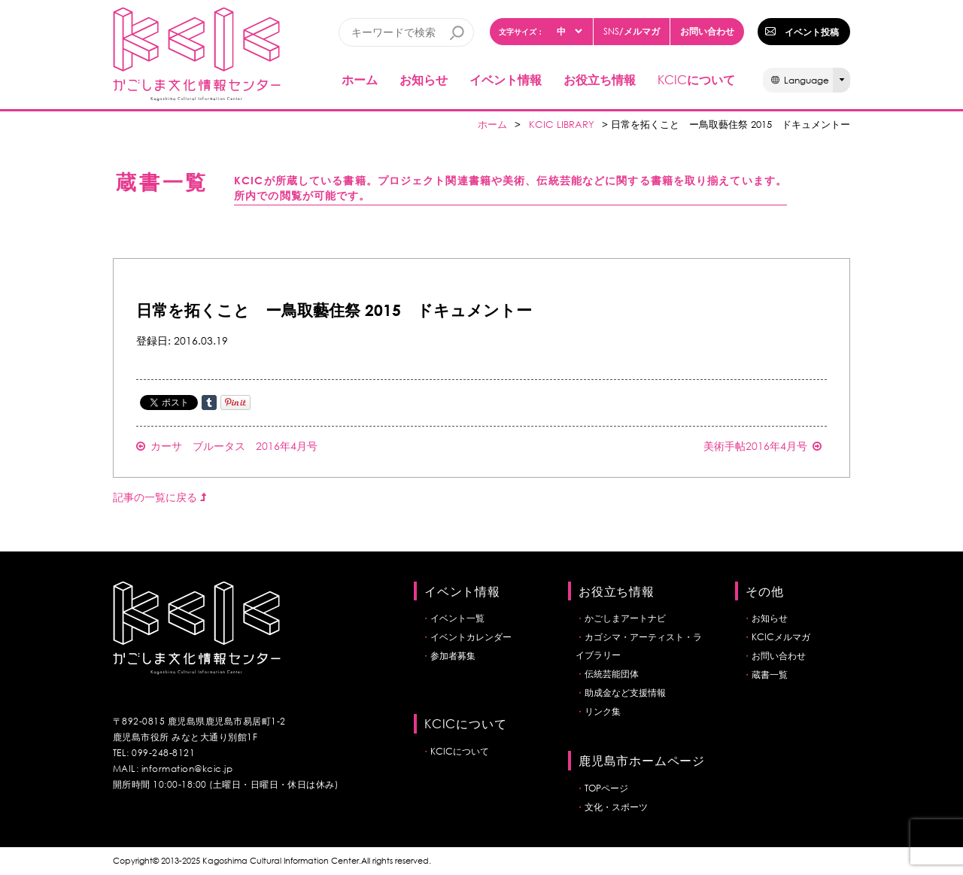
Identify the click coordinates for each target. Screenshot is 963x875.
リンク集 (603, 711)
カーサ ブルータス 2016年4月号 (226, 446)
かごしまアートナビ (625, 618)
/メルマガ (631, 31)
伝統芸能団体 (612, 673)
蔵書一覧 (770, 674)
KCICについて (459, 751)
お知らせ (423, 79)
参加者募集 (452, 655)
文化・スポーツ (616, 807)
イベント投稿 (812, 32)
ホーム (360, 79)
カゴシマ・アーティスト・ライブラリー (639, 645)
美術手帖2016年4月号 (762, 446)
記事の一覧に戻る (159, 497)
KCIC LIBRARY (561, 124)
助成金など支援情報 (625, 692)
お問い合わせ (707, 31)
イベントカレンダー (471, 636)
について (696, 79)
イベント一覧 (457, 618)
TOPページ (606, 788)
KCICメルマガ (781, 636)
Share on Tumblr (209, 402)
